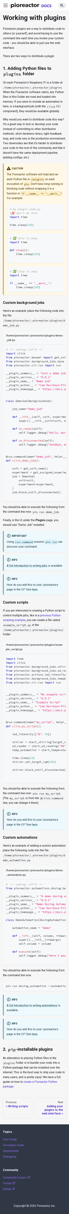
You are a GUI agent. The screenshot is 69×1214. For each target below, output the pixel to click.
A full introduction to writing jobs (27, 565)
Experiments (11, 1151)
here (34, 589)
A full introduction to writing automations (32, 1005)
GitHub (9, 1189)
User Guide (10, 1139)
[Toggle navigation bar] (5, 5)
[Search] (62, 5)
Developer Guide (13, 1145)
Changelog (9, 1156)
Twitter (9, 1183)
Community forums (16, 1177)
